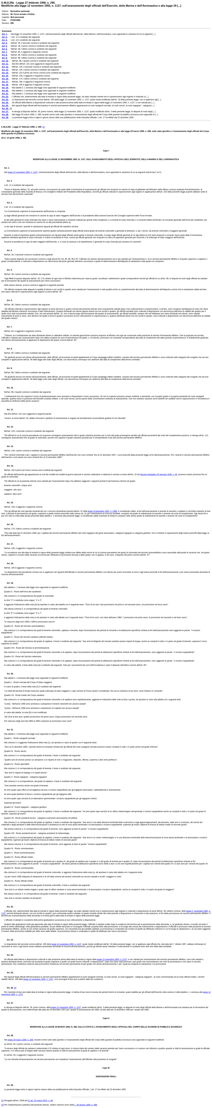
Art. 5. (8, 270)
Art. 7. (8, 327)
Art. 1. (7, 168)
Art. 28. (9, 1035)
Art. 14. (9, 466)
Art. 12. (9, 427)
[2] (15, 988)
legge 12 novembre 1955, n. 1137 (22, 172)
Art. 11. (9, 409)
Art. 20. (9, 674)
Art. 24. (9, 955)
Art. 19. (9, 583)
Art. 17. (9, 544)
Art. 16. (9, 524)
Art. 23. (9, 940)
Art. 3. (8, 203)
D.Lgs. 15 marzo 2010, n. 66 (40, 1100)
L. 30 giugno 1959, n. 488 (86, 1105)
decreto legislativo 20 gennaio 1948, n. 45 (158, 474)
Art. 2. (8, 181)
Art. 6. (8, 300)
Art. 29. (9, 1085)
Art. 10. (9, 388)
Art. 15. (9, 502)
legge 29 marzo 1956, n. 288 (20, 1040)
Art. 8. (8, 349)
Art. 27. (9, 1003)
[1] (43, 127)
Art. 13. (9, 446)
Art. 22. (9, 907)
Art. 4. (8, 250)
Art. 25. (9, 972)
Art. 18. (9, 563)
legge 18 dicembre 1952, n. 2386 (102, 511)
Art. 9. (8, 368)
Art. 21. (9, 730)
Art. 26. (9, 988)
